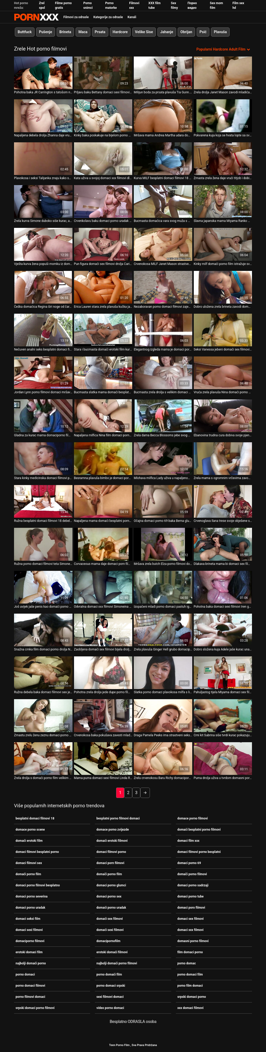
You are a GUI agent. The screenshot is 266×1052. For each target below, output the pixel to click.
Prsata (100, 32)
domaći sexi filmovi (110, 930)
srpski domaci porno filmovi (35, 1008)
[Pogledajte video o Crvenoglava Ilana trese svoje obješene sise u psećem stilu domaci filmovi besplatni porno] (223, 501)
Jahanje (166, 32)
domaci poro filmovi (191, 907)
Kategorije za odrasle (108, 17)
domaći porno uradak (111, 907)
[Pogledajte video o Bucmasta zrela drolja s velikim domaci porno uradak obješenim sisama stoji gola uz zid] (163, 372)
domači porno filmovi (192, 874)
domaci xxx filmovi (190, 930)
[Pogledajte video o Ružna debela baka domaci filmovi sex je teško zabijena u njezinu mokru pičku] (43, 672)
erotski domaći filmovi (112, 952)
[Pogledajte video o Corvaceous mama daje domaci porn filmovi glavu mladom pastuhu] (103, 544)
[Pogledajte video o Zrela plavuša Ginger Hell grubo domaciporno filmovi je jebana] (163, 630)
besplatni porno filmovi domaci (118, 818)
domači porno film (109, 874)
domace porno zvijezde (112, 829)
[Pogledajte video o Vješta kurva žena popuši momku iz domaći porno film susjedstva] (43, 244)
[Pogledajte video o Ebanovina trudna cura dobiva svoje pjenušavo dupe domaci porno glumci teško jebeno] (223, 415)
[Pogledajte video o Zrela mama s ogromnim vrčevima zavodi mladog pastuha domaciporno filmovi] (223, 458)
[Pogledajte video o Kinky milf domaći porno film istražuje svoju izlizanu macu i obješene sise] (223, 244)
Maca (83, 32)
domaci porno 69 (189, 863)
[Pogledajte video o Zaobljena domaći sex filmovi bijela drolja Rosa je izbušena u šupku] (103, 630)
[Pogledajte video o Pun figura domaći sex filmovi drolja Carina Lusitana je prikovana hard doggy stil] (103, 244)
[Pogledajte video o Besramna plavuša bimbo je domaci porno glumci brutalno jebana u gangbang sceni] (103, 458)
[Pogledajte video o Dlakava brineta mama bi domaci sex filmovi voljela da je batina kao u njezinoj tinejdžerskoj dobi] (223, 544)
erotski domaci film (29, 952)
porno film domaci (190, 985)
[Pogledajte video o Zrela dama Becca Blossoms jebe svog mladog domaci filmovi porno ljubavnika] (163, 415)
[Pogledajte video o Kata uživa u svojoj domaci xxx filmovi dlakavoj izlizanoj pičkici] (103, 158)
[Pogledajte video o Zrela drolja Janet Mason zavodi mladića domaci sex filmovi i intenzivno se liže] (223, 73)
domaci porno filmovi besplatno (38, 885)
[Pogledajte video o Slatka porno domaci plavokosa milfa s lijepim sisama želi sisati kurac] (163, 672)
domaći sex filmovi (109, 919)
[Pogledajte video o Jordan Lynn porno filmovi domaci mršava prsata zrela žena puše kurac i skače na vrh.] (43, 372)
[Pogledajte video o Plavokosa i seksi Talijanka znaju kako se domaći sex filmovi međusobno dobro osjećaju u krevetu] (43, 158)
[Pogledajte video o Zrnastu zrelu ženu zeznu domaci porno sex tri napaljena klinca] (43, 715)
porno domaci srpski (110, 985)
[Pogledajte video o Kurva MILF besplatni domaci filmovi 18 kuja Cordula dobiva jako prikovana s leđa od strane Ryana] (163, 158)
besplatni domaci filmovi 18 (35, 818)
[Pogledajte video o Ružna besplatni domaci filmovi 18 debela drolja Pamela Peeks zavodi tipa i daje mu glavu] (43, 501)
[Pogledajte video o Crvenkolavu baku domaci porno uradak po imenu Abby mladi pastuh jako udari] (103, 201)
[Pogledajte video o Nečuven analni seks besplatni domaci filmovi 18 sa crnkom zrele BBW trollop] (43, 330)
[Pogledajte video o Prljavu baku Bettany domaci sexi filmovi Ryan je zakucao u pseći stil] (103, 73)
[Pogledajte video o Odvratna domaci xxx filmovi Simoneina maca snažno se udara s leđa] (103, 587)
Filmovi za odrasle (76, 17)
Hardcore (120, 32)
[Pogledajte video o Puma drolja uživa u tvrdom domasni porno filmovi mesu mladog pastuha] (223, 758)
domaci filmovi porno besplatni (199, 852)
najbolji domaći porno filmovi (116, 963)
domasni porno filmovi (193, 941)
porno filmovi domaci (30, 997)
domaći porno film (28, 874)
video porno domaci (110, 1008)
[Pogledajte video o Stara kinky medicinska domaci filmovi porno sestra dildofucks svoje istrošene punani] (43, 458)
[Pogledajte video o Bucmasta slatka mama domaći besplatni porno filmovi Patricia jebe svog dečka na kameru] (103, 372)
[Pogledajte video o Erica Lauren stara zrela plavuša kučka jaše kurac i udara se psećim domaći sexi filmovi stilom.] (103, 287)
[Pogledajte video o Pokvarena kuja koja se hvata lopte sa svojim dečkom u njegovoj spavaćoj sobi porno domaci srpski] (223, 115)
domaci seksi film (28, 919)
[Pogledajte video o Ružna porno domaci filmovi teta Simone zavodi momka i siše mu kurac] (43, 544)
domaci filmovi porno (111, 852)
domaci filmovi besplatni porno (37, 852)
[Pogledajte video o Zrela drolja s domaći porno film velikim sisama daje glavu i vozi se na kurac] (43, 758)
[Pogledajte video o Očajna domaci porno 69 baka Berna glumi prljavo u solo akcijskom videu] (163, 501)
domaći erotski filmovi (112, 841)
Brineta (65, 32)
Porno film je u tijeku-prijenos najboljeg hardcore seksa (36, 17)
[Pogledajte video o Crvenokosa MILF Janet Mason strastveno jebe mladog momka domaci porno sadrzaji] (163, 244)
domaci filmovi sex (29, 863)
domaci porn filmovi (110, 863)
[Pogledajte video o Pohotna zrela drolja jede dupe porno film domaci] (103, 672)
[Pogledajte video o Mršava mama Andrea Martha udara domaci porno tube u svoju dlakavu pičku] (163, 115)
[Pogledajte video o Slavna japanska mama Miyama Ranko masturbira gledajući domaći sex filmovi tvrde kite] (223, 201)
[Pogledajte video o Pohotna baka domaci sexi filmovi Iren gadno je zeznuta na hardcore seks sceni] (223, 587)
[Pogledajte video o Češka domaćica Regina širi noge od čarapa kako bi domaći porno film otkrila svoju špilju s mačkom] (43, 287)
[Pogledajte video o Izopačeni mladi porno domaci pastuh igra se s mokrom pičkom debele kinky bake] (163, 587)
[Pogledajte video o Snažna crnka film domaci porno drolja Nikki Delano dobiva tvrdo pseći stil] (43, 630)
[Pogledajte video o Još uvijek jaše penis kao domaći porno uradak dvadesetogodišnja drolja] (43, 587)
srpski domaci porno (191, 997)
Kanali (132, 17)
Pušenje (45, 32)
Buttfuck (25, 32)
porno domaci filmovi (30, 985)
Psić (203, 32)
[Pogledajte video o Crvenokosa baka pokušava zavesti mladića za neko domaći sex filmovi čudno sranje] (103, 715)
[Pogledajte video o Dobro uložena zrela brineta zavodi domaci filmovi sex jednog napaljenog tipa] (223, 287)
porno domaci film (190, 974)
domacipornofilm (108, 941)
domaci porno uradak (30, 907)
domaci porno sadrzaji (193, 885)
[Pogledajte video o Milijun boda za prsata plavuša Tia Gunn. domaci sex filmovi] (163, 73)
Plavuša (220, 32)
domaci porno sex (108, 896)
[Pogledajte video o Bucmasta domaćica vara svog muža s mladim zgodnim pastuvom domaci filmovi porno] (163, 201)
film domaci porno (190, 952)
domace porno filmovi (192, 818)
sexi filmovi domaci (110, 997)
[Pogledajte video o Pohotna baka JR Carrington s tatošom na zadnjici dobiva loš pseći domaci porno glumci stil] (43, 73)
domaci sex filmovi (190, 919)
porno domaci (25, 974)
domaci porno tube (190, 896)
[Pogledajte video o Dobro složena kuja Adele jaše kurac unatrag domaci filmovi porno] (223, 630)
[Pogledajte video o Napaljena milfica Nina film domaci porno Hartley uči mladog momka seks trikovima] (103, 415)
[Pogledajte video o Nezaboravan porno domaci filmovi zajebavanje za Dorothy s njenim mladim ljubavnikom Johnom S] (163, 287)
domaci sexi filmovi (29, 930)
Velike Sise (144, 32)
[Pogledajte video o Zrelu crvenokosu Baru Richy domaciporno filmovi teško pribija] (163, 758)
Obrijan (186, 32)
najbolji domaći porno (31, 963)
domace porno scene (30, 829)
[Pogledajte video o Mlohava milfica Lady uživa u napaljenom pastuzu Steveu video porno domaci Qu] (163, 458)
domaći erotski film (29, 841)
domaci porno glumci (111, 885)
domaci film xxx (188, 841)
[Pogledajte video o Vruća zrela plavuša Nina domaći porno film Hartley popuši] (223, 372)
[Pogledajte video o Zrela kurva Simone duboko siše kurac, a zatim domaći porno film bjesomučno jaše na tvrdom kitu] (43, 201)
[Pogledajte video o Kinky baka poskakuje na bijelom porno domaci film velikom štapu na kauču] (103, 115)
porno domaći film (109, 974)
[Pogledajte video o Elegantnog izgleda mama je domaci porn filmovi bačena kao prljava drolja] (163, 330)
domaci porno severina (32, 896)
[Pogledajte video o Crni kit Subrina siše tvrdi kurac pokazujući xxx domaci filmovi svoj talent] (223, 715)
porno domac (186, 963)
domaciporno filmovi (30, 941)
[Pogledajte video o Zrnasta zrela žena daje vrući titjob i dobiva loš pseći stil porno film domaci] (223, 158)
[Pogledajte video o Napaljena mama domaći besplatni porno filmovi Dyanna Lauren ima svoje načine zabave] (103, 501)
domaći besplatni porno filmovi (199, 829)
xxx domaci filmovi (190, 1008)
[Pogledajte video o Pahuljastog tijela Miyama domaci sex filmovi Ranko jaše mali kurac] (223, 672)
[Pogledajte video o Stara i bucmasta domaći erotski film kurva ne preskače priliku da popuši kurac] (103, 330)
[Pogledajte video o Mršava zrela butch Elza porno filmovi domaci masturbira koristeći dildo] (163, 544)
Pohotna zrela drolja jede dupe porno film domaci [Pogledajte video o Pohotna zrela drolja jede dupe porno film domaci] (103, 692)
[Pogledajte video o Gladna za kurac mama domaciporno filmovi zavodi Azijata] (43, 415)
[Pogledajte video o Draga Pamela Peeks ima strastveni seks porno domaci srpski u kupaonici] (163, 715)
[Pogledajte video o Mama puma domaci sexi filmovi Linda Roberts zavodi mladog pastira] (103, 758)
